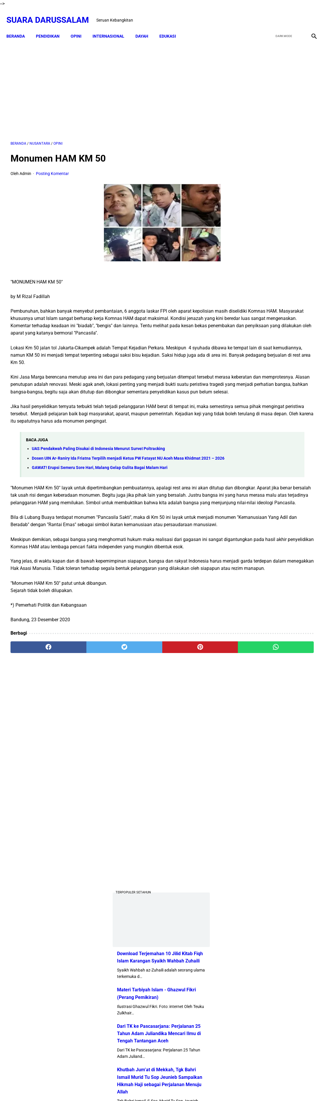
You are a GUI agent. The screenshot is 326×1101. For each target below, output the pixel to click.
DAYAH (146, 26)
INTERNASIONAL (112, 26)
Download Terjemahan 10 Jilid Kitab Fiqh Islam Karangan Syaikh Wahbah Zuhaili (275, 287)
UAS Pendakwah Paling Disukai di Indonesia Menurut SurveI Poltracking (98, 479)
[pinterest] (137, 721)
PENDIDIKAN (52, 26)
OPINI (80, 26)
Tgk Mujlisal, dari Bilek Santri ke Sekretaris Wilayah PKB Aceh (291, 818)
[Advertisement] (113, 84)
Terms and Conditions (196, 1086)
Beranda (20, 26)
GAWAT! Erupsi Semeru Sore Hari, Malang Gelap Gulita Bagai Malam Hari (100, 505)
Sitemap (163, 1086)
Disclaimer (141, 1086)
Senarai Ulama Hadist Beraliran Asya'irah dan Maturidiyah (284, 638)
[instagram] (309, 13)
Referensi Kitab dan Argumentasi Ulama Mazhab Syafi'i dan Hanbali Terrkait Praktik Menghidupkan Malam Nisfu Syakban (279, 858)
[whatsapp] (189, 721)
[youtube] (295, 13)
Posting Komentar (52, 167)
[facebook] (268, 13)
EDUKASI (171, 26)
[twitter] (282, 13)
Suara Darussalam (52, 13)
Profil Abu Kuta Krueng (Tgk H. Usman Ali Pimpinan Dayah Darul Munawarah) (274, 520)
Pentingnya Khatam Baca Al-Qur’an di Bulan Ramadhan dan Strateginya (291, 671)
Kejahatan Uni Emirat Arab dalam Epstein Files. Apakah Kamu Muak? (289, 731)
